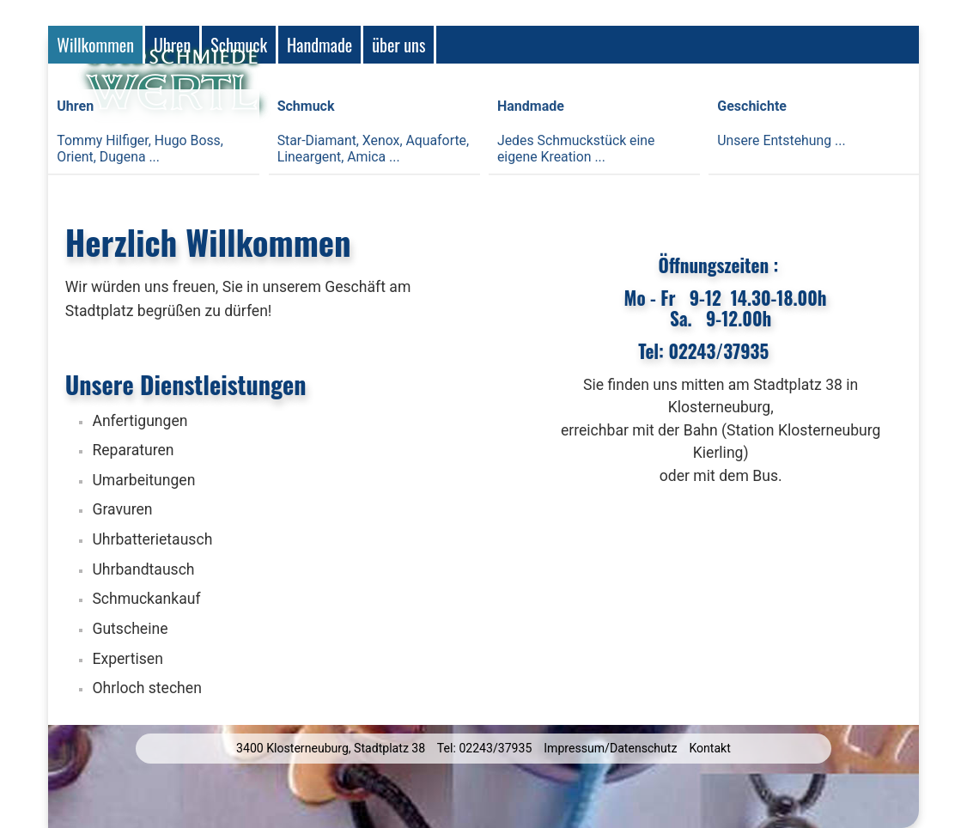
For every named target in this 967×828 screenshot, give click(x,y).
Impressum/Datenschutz (610, 748)
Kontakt (709, 748)
